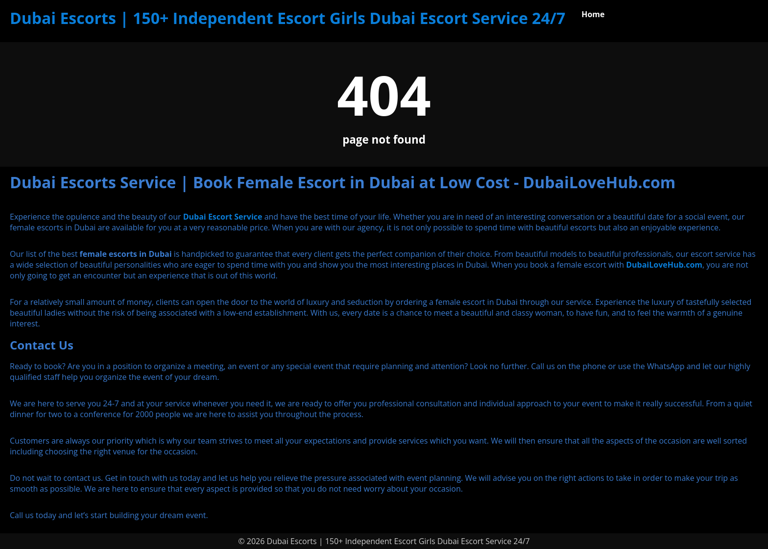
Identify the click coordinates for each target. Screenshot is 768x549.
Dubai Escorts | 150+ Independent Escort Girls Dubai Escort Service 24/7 (287, 17)
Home (592, 14)
